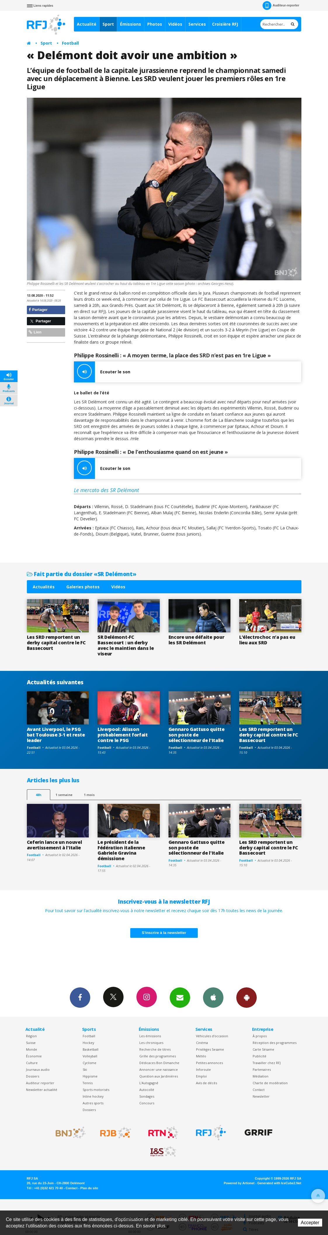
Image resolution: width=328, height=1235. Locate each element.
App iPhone (213, 997)
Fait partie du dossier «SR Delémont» (81, 574)
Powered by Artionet (239, 1183)
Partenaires (262, 1069)
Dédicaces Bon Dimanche (159, 1063)
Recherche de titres (155, 1049)
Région (31, 1036)
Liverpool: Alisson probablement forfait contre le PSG (123, 735)
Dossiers (32, 1076)
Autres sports (93, 1103)
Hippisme (90, 1076)
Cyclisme (89, 1063)
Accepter (310, 1222)
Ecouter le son (102, 371)
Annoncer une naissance (158, 1069)
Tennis (88, 1083)
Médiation (260, 1076)
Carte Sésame (263, 1049)
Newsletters (180, 997)
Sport (108, 24)
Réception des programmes (274, 1043)
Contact (259, 1089)
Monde (31, 1049)
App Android (246, 997)
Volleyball (90, 1056)
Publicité (259, 1056)
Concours (146, 1103)
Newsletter (261, 1096)
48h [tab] (38, 795)
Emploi (201, 1076)
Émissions (130, 24)
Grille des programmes (157, 1056)
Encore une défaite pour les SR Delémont (196, 640)
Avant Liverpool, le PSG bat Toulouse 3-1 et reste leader (56, 735)
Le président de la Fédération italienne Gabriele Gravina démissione (121, 850)
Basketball (90, 1049)
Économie (34, 1056)
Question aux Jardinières (158, 1076)
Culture (32, 1063)
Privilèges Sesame (210, 1049)
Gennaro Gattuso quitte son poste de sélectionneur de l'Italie (197, 735)
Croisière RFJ (225, 24)
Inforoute (203, 1069)
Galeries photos (83, 586)
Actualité (86, 24)
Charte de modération (270, 1083)
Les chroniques (151, 1043)
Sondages (146, 1096)
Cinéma (202, 1043)
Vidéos (175, 24)
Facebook (80, 997)
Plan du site (89, 1188)
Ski (85, 1069)
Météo (201, 1056)
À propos (260, 1036)
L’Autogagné (148, 1083)
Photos (154, 24)
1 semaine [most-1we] (63, 795)
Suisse (31, 1043)
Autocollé (146, 1089)
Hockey (88, 1043)
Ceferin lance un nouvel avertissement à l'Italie (54, 845)
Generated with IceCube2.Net (279, 1183)
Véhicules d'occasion (212, 1036)
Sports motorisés (96, 1089)
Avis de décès (206, 1083)
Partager (38, 309)
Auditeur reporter (40, 1083)
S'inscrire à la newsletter (164, 932)
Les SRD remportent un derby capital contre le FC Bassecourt (56, 642)
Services (197, 24)
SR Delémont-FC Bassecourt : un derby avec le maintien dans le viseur (126, 645)
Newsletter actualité (41, 1089)
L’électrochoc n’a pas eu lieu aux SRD (267, 640)
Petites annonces (209, 1063)
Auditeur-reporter (281, 5)
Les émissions (150, 1036)
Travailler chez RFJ (267, 1063)
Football (70, 43)
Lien (35, 332)
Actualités (44, 586)
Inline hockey (93, 1096)
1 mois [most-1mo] (89, 795)
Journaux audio (38, 1069)
